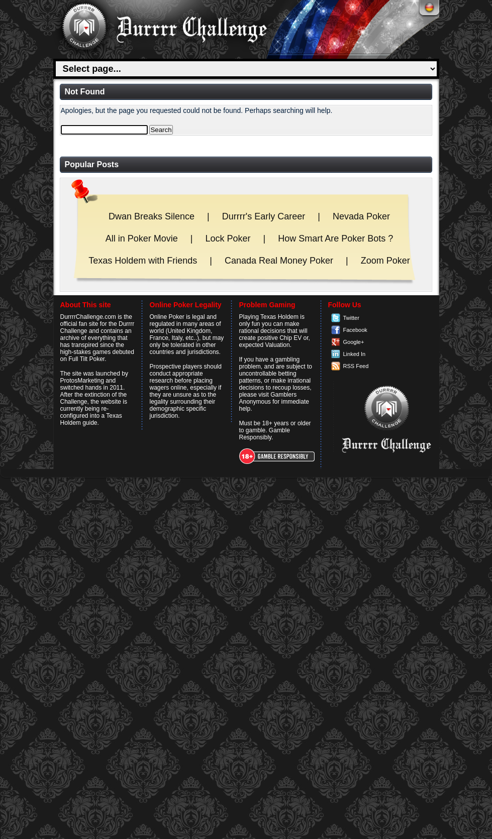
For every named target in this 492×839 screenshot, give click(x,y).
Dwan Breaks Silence (151, 216)
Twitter (351, 318)
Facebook (355, 330)
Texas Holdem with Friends (142, 261)
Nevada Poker (361, 216)
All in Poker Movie (142, 238)
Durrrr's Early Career (263, 216)
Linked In (354, 354)
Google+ (353, 342)
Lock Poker (227, 238)
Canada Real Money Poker (279, 261)
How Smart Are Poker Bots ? (335, 238)
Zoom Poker (385, 261)
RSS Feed (356, 366)
